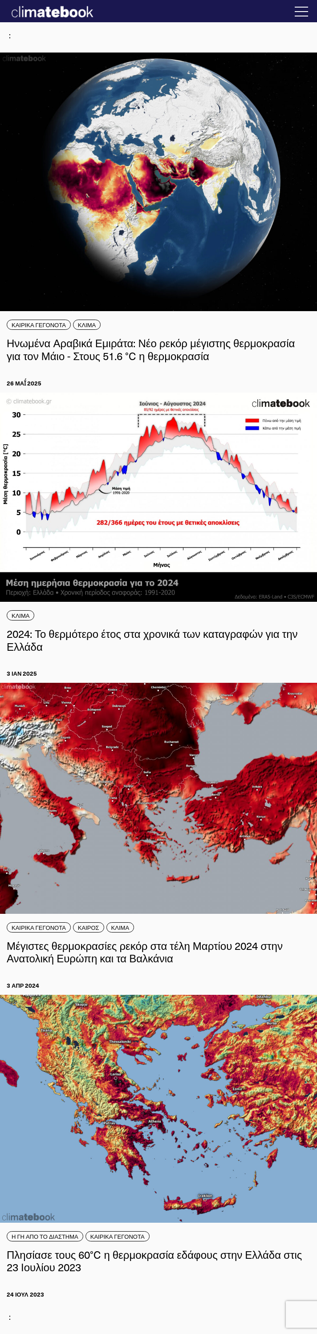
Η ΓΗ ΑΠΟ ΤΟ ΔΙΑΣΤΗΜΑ (45, 1236)
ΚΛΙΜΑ (87, 324)
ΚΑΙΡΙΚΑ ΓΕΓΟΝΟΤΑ (39, 324)
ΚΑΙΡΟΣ (88, 927)
